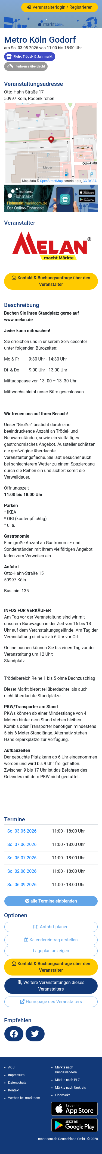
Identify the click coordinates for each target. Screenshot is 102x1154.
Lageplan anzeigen (51, 950)
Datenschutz (17, 1083)
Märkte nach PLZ (67, 1080)
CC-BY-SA (90, 181)
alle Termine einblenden (51, 901)
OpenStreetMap (51, 181)
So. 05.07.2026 (21, 857)
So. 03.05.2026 (21, 831)
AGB (11, 1067)
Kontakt (13, 1090)
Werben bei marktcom (24, 1098)
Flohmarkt (62, 1095)
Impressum (16, 1075)
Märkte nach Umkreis (70, 1087)
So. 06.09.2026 (21, 884)
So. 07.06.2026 (21, 844)
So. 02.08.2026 (21, 871)
